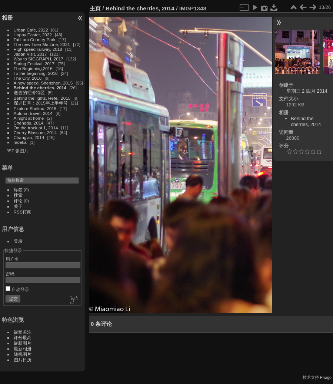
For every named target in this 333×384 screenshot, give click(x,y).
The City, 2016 (28, 78)
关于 (18, 206)
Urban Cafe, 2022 (31, 29)
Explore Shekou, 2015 (35, 108)
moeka (20, 142)
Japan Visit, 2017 (30, 54)
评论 (18, 200)
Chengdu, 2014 (28, 122)
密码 (10, 273)
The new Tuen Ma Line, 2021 (42, 44)
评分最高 (22, 337)
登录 (18, 241)
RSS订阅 (22, 211)
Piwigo (326, 377)
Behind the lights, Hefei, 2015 (42, 98)
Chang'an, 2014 (29, 137)
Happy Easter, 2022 (33, 34)
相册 (7, 17)
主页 (95, 8)
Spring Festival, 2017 (34, 63)
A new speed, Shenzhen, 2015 (43, 82)
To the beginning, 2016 (36, 73)
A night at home (29, 118)
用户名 (12, 258)
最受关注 (22, 332)
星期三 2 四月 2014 (306, 91)
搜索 (18, 195)
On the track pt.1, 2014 (36, 127)
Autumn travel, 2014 (33, 113)
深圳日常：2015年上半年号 (41, 102)
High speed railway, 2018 (38, 49)
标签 (18, 189)
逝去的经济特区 (29, 92)
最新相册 (22, 348)
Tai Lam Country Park (35, 39)
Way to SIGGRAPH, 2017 (38, 58)
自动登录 (17, 289)
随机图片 (22, 354)
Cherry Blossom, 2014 (35, 132)
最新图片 (22, 343)
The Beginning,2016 (33, 68)
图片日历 (22, 359)
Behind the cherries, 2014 (40, 87)
